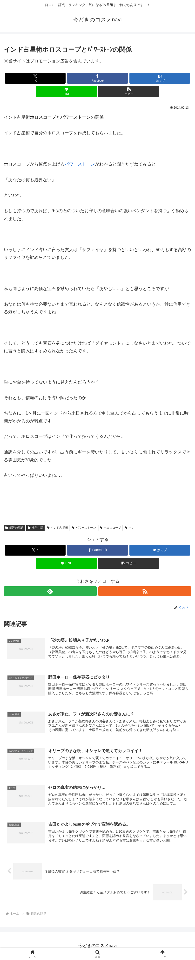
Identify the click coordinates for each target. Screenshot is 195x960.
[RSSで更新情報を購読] (144, 591)
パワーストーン (80, 164)
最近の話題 (14, 527)
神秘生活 (35, 527)
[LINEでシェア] (66, 91)
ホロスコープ (110, 527)
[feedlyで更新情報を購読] (50, 591)
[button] (128, 91)
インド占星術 (57, 527)
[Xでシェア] (35, 78)
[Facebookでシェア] (97, 78)
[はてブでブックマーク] (159, 78)
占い (129, 527)
